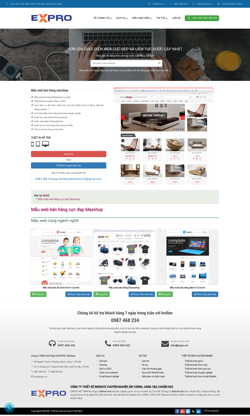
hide (46, 195)
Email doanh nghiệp (109, 376)
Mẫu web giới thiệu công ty (113, 70)
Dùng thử (68, 154)
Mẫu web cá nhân (160, 70)
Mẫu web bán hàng (89, 70)
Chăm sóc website (108, 372)
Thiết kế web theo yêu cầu (198, 368)
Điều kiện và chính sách (153, 376)
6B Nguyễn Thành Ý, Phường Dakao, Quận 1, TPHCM (57, 362)
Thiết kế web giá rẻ (194, 361)
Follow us (157, 4)
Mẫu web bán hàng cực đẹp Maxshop (58, 199)
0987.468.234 (179, 4)
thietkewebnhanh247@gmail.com (80, 179)
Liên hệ (176, 18)
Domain (103, 361)
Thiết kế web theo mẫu (196, 365)
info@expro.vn (202, 4)
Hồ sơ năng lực (211, 410)
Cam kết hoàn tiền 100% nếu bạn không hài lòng (34, 4)
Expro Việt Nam (75, 411)
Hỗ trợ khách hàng (230, 4)
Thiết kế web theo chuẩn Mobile (200, 376)
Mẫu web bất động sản (138, 70)
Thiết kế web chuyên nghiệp (198, 372)
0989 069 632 (121, 345)
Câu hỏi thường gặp (152, 368)
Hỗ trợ (145, 365)
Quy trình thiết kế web (153, 372)
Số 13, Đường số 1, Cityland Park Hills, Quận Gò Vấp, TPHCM (61, 367)
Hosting (103, 365)
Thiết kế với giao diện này (68, 165)
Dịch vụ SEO (105, 368)
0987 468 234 (66, 345)
